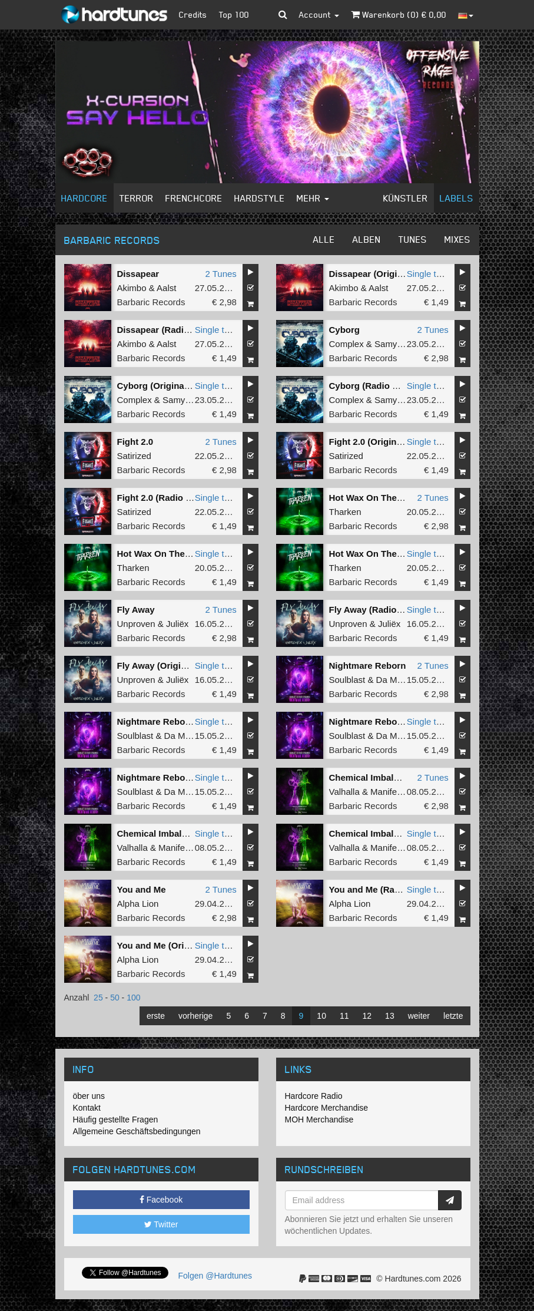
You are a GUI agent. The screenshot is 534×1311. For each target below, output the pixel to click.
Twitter (161, 1224)
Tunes (413, 239)
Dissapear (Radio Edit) (164, 330)
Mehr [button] (313, 198)
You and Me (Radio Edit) (379, 889)
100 (133, 997)
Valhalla (344, 792)
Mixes (457, 239)
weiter (419, 1016)
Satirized (134, 456)
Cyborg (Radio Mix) (369, 386)
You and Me (141, 889)
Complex (346, 344)
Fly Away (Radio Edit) (374, 610)
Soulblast (347, 680)
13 (389, 1016)
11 (344, 1016)
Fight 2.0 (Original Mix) (376, 442)
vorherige (195, 1016)
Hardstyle (259, 198)
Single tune (429, 274)
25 (98, 997)
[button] (283, 14)
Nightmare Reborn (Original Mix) (185, 721)
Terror (137, 198)
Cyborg (344, 330)
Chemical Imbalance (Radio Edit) (185, 833)
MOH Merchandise (319, 1119)
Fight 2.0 (135, 442)
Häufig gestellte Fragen (115, 1119)
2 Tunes (220, 274)
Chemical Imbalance (371, 777)
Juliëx (177, 624)
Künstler (405, 198)
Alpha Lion (138, 904)
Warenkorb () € (398, 14)
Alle (324, 239)
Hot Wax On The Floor (375, 498)
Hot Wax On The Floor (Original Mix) (192, 554)
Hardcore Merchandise (327, 1107)
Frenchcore (194, 198)
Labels (456, 198)
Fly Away (136, 610)
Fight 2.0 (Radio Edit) (161, 498)
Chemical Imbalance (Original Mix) (401, 833)
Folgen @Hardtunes (215, 1275)
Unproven (136, 624)
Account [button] (319, 14)
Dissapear (138, 274)
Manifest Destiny (403, 792)
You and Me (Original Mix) (171, 945)
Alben (367, 239)
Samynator (395, 344)
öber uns (89, 1096)
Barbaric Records (151, 302)
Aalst (166, 288)
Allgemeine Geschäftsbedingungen (137, 1131)
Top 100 (234, 14)
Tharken (345, 512)
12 (367, 1016)
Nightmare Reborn (367, 666)
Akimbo (132, 288)
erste (156, 1016)
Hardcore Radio (314, 1096)
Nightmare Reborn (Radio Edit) (181, 777)
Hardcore (84, 198)
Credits (193, 14)
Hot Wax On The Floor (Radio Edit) (401, 554)
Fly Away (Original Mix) (165, 666)
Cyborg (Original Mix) (162, 386)
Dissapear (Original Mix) (379, 274)
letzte (453, 1016)
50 (115, 997)
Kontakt (87, 1107)
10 (321, 1016)
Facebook (161, 1199)
